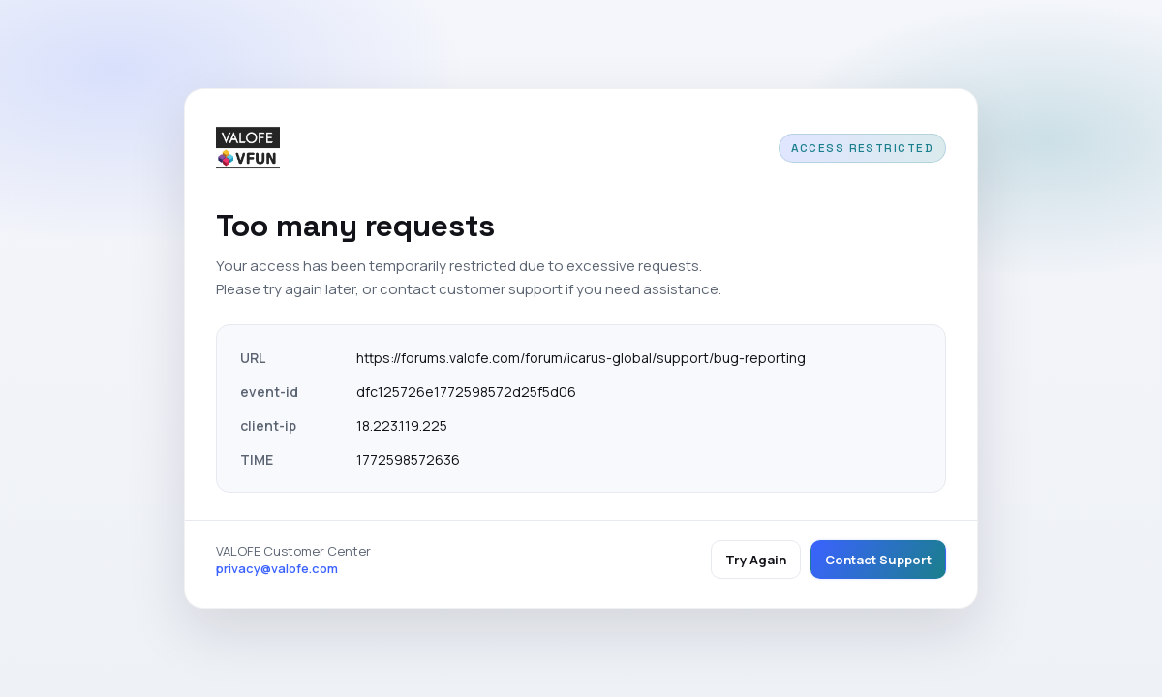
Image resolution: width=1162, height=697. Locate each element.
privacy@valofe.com (277, 568)
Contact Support (878, 559)
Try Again (755, 559)
